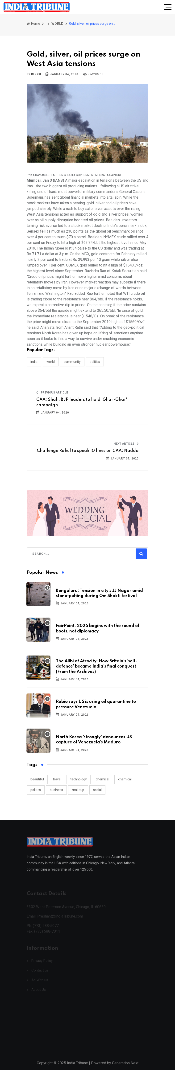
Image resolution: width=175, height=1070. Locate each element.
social (97, 790)
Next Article (126, 443)
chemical (102, 779)
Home (33, 23)
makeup (78, 790)
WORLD (57, 23)
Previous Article (52, 392)
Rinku (36, 74)
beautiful (37, 779)
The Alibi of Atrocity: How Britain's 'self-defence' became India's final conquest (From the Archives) (96, 666)
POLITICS (95, 362)
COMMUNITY (72, 362)
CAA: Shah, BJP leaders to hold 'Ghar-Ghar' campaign (81, 402)
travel (57, 779)
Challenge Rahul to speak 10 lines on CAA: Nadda (88, 451)
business (56, 790)
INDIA (34, 362)
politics (35, 790)
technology (78, 779)
